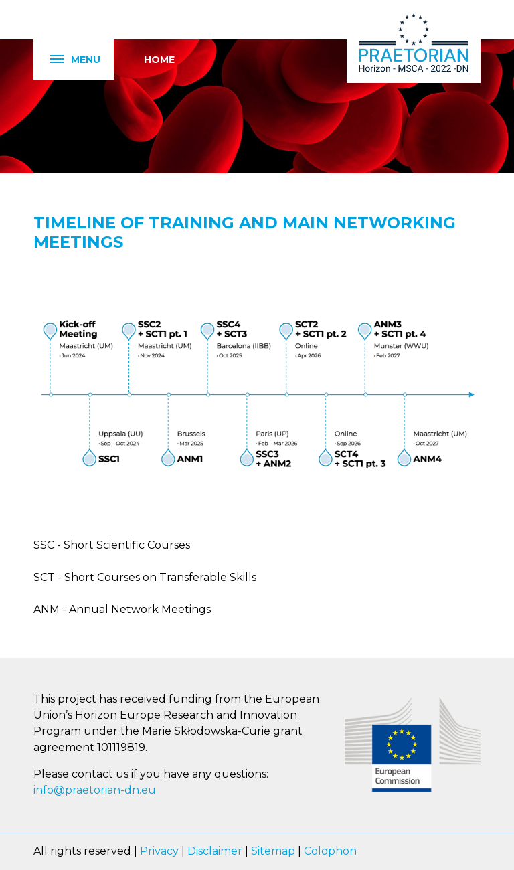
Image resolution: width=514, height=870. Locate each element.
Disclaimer (214, 851)
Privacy (159, 851)
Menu (66, 60)
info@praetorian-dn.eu (94, 790)
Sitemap (273, 851)
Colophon (330, 851)
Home (159, 60)
